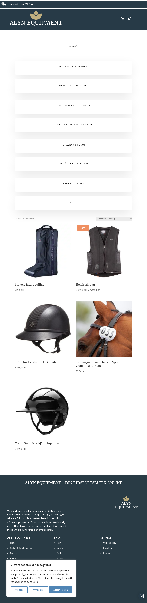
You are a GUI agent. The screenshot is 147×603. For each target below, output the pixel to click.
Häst (59, 542)
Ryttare (60, 548)
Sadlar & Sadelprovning (21, 548)
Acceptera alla (60, 589)
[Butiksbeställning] (114, 219)
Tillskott (60, 558)
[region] (41, 578)
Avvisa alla (38, 589)
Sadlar (60, 553)
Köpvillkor (107, 548)
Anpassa (19, 589)
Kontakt (13, 558)
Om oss (13, 553)
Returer (106, 553)
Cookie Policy (109, 542)
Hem (12, 542)
